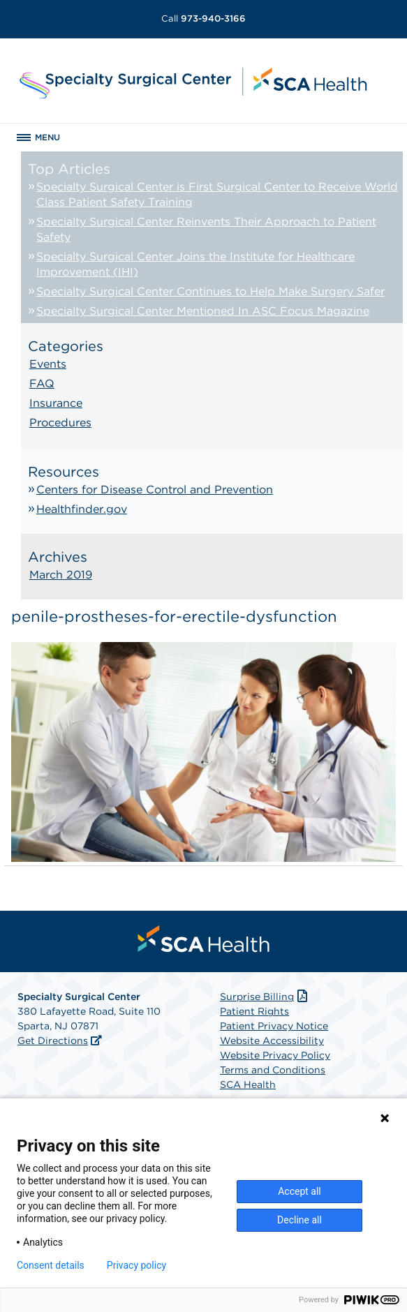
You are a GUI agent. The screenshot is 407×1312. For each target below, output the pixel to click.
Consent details (50, 1265)
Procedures (60, 422)
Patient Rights (254, 1011)
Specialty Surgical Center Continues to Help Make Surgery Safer (210, 291)
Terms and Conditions (272, 1069)
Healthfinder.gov (81, 509)
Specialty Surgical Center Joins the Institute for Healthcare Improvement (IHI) (195, 264)
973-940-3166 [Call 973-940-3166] (203, 18)
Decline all (299, 1219)
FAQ (41, 383)
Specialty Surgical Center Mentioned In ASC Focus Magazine (202, 311)
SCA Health (248, 1084)
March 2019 (60, 574)
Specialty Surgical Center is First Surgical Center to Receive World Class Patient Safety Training (217, 194)
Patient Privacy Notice (274, 1025)
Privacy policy (136, 1265)
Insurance (55, 403)
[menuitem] (204, 939)
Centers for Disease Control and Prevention (154, 489)
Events (47, 364)
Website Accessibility (272, 1040)
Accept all (299, 1191)
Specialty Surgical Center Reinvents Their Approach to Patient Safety (206, 229)
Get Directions (52, 1040)
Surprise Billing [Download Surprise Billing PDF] (265, 996)
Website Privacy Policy (275, 1055)
